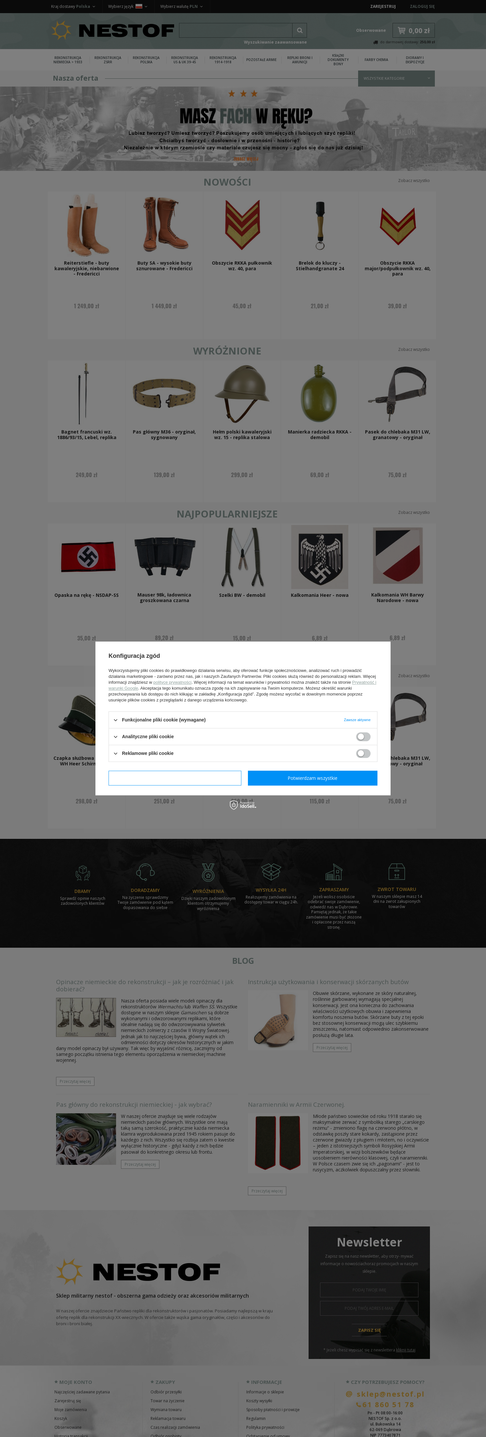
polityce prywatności (172, 682)
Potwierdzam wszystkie (312, 778)
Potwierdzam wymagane (175, 778)
